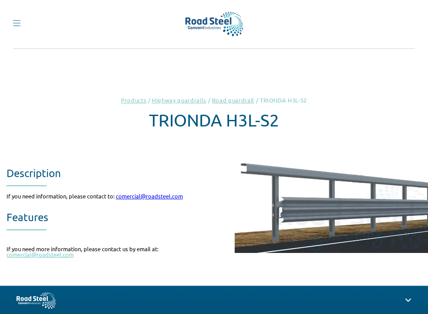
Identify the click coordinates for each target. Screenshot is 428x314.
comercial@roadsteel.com (149, 196)
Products (133, 100)
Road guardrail (233, 100)
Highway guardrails (179, 100)
